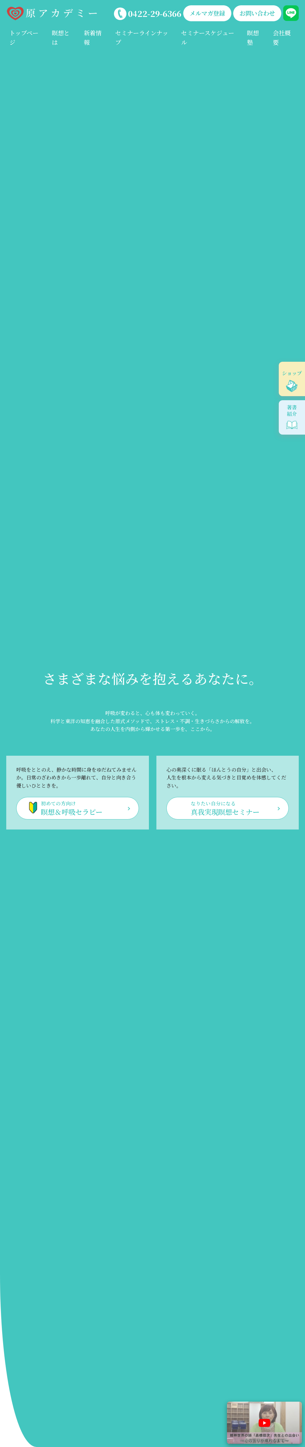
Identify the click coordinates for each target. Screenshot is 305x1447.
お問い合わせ (257, 13)
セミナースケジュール (207, 37)
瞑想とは (61, 37)
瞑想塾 (253, 37)
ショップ (292, 373)
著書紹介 (292, 410)
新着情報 (92, 37)
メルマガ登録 (207, 13)
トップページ (23, 37)
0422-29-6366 (154, 13)
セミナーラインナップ (141, 37)
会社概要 (282, 37)
